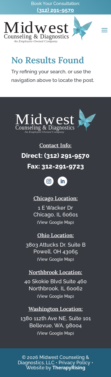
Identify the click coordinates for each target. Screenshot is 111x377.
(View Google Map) (55, 222)
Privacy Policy (74, 362)
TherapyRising (68, 367)
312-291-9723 (62, 166)
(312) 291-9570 (55, 10)
